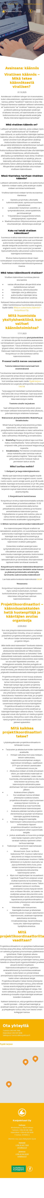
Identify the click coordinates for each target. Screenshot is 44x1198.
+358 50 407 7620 (22, 1145)
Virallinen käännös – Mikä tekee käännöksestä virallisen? (22, 80)
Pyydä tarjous (35, 381)
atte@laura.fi (22, 1148)
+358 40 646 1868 (25, 1130)
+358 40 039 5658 (26, 1132)
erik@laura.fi (22, 1156)
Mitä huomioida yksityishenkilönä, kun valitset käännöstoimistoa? (22, 321)
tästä (39, 579)
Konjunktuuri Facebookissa (30, 1171)
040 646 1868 (13, 4)
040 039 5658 (17, 1033)
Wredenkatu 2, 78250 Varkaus (22, 1127)
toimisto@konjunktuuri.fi (33, 4)
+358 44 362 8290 (22, 1154)
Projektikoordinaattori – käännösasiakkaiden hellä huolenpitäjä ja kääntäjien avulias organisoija (22, 612)
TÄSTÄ (21, 386)
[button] (25, 1062)
